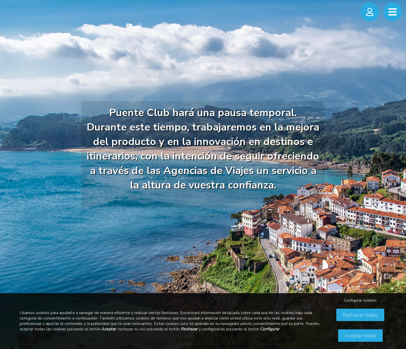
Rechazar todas (360, 315)
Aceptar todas (360, 335)
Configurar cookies (360, 300)
